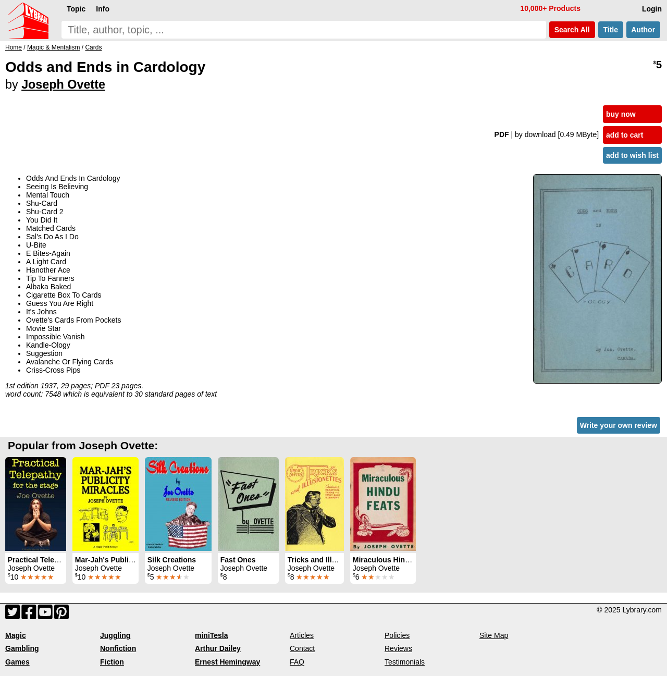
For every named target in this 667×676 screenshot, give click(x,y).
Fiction (112, 662)
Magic (15, 635)
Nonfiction (118, 648)
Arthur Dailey (218, 648)
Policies (397, 635)
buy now (621, 114)
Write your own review (618, 425)
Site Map (493, 635)
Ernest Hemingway (227, 662)
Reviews (398, 648)
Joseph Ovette (63, 84)
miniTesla (211, 635)
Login (652, 9)
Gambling (22, 648)
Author (643, 30)
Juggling (115, 635)
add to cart (625, 135)
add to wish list (632, 155)
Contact (302, 648)
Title (610, 30)
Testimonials (405, 662)
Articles (302, 635)
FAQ (297, 662)
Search (572, 30)
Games (17, 662)
